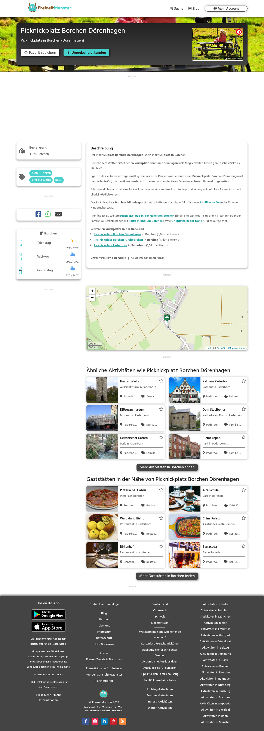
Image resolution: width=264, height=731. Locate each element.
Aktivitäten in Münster (215, 722)
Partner (104, 619)
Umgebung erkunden (88, 53)
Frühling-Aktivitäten (160, 689)
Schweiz (160, 616)
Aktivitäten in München (215, 616)
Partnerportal (104, 681)
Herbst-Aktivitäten (160, 701)
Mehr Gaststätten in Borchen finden (167, 576)
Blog (196, 8)
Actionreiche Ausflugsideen (160, 661)
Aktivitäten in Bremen (215, 666)
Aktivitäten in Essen (215, 660)
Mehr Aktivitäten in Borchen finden (167, 467)
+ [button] (92, 291)
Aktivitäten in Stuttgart (215, 635)
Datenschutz (104, 638)
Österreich (160, 610)
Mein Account (228, 9)
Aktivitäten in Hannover (215, 678)
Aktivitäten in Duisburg (215, 691)
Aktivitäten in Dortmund (215, 654)
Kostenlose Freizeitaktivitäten (160, 643)
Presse (104, 653)
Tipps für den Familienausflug (160, 674)
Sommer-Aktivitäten (160, 695)
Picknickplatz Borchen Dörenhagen (117, 234)
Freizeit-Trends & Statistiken (104, 659)
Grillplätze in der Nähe (186, 221)
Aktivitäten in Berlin (215, 604)
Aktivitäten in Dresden (215, 672)
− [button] (92, 298)
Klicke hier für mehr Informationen (48, 698)
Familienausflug (210, 202)
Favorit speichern (40, 53)
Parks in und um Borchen (146, 221)
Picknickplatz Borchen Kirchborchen (118, 239)
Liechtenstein (160, 623)
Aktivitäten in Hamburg (215, 610)
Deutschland (160, 604)
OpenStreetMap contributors (231, 348)
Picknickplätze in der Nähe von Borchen (147, 215)
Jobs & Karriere (104, 644)
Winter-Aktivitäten (160, 708)
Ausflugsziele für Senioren (159, 667)
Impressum (104, 632)
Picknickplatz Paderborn (110, 245)
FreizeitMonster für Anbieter (104, 668)
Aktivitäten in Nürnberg (215, 685)
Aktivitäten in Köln (215, 623)
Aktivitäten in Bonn (215, 716)
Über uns (104, 625)
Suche (178, 9)
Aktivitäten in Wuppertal (215, 703)
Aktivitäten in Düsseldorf (215, 641)
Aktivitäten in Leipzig (215, 647)
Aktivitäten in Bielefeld (215, 709)
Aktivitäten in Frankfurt (215, 629)
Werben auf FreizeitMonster (104, 674)
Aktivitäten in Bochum (215, 697)
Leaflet (209, 348)
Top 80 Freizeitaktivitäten (160, 680)
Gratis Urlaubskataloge (104, 604)
